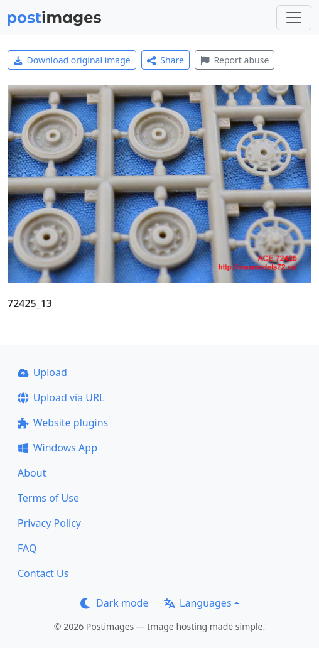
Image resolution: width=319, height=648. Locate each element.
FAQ (27, 548)
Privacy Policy (49, 523)
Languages (197, 603)
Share (165, 60)
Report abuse (234, 60)
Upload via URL (61, 397)
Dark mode (114, 603)
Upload (42, 372)
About (32, 473)
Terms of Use (48, 498)
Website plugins (63, 422)
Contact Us (43, 573)
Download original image (72, 60)
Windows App (57, 448)
